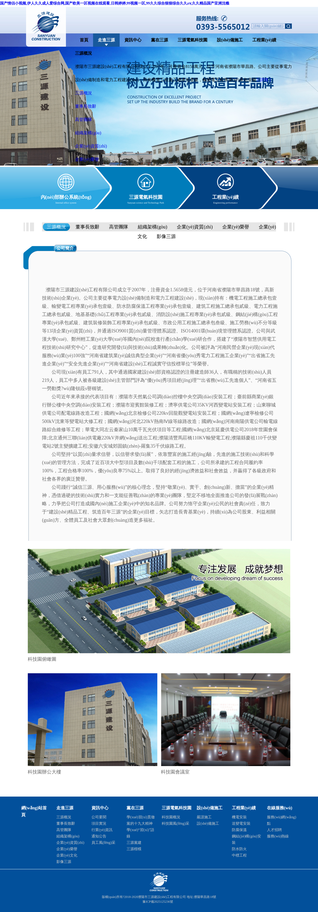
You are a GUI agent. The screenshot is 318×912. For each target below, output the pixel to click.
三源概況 (83, 93)
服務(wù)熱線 (278, 836)
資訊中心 (132, 40)
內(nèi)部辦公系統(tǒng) (66, 196)
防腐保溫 (239, 830)
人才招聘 (274, 830)
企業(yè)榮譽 (87, 159)
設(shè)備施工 (230, 40)
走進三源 (106, 40)
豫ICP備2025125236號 (158, 902)
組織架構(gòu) (88, 133)
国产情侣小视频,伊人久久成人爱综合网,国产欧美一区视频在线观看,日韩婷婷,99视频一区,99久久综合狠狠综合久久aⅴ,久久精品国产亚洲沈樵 (114, 3)
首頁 (84, 40)
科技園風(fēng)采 (175, 823)
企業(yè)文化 (66, 855)
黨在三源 (159, 40)
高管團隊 (83, 119)
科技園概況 (171, 817)
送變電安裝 (241, 823)
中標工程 (239, 855)
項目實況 (98, 823)
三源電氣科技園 (192, 40)
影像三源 (166, 236)
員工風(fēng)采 (103, 843)
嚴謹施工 (204, 817)
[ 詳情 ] (264, 79)
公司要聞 (98, 817)
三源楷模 (134, 849)
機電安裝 (239, 817)
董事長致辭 (85, 106)
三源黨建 (134, 843)
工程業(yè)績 (264, 40)
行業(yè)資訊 (101, 830)
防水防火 (239, 849)
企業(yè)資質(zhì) (91, 146)
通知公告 (98, 836)
